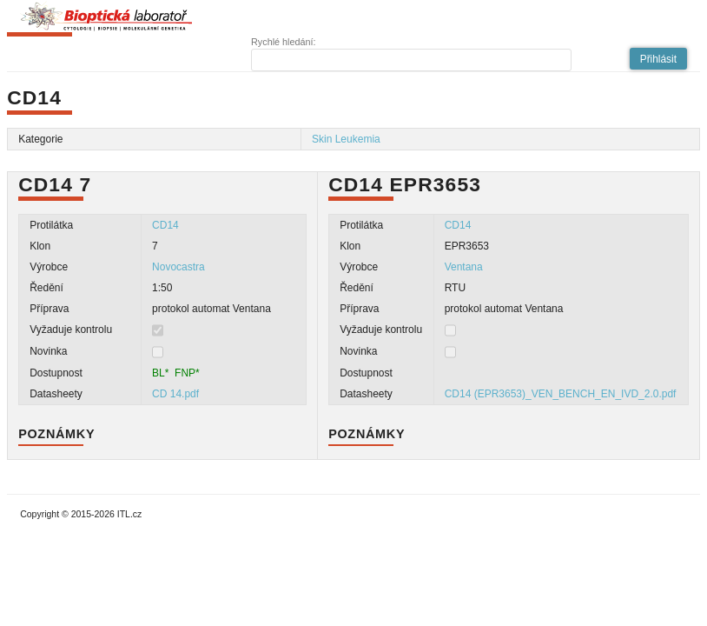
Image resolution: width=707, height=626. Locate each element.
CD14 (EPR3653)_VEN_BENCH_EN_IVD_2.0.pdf (561, 394)
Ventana (464, 267)
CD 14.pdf (175, 394)
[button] (658, 59)
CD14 (165, 225)
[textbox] (411, 60)
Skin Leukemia (346, 139)
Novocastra (178, 267)
